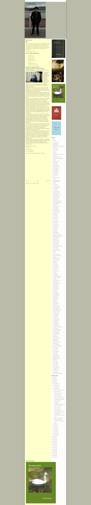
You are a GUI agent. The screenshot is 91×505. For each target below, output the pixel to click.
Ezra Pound (55, 222)
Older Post (48, 180)
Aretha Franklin (56, 318)
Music (29, 147)
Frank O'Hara (56, 322)
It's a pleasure (56, 402)
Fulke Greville (56, 284)
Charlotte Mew (56, 243)
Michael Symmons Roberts (58, 235)
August (55, 423)
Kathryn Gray (56, 304)
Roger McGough (56, 258)
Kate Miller (55, 354)
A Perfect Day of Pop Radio (58, 158)
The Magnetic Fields (57, 180)
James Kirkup (55, 285)
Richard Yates (55, 365)
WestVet (29, 62)
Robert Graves (56, 366)
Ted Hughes (55, 163)
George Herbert (56, 303)
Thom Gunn (55, 148)
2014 (54, 449)
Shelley (54, 272)
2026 (54, 377)
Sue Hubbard (55, 369)
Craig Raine (55, 281)
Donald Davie (55, 321)
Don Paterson (55, 172)
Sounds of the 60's (56, 367)
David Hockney (56, 348)
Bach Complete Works (57, 202)
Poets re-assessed (57, 391)
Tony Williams (56, 372)
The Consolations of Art (58, 410)
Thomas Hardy (56, 174)
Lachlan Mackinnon (57, 329)
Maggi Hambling (56, 181)
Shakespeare (55, 147)
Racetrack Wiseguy (57, 400)
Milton (54, 251)
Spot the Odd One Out (58, 393)
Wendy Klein (55, 296)
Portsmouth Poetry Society (58, 154)
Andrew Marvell (56, 240)
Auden (54, 183)
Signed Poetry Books (57, 157)
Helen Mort (55, 225)
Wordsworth (55, 273)
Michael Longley (56, 210)
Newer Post (28, 180)
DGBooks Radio (31, 56)
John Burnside (56, 185)
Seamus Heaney (56, 169)
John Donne (55, 199)
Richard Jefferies (56, 310)
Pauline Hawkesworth (57, 236)
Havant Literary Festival (57, 246)
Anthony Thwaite (56, 206)
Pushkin (54, 257)
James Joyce (55, 162)
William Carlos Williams (57, 373)
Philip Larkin (55, 144)
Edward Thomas (56, 192)
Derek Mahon (55, 188)
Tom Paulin (55, 340)
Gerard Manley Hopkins (57, 326)
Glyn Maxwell (55, 217)
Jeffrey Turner (56, 287)
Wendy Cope (55, 239)
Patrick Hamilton (56, 254)
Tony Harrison (56, 214)
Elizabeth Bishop (56, 166)
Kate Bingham (56, 232)
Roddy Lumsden (56, 165)
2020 (54, 439)
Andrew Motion (56, 198)
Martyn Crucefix (56, 233)
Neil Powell (55, 359)
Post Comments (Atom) (34, 183)
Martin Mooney (56, 209)
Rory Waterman (56, 259)
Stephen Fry (55, 261)
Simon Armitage (56, 177)
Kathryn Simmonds (56, 250)
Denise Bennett (56, 203)
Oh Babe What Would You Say (59, 146)
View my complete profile (30, 51)
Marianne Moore (56, 307)
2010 (54, 455)
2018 (54, 442)
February (56, 433)
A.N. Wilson (55, 215)
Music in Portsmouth (32, 60)
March (55, 431)
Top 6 (54, 151)
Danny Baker (55, 168)
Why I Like (55, 218)
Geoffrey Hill (55, 207)
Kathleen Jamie (56, 355)
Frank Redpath (56, 324)
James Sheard (55, 248)
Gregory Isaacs (56, 224)
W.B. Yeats (55, 228)
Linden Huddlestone (57, 200)
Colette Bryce (55, 265)
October (55, 386)
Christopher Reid (56, 320)
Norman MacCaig (56, 211)
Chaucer (54, 300)
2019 (54, 441)
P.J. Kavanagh (56, 332)
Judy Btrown (55, 289)
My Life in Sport (56, 226)
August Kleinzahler (56, 187)
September (56, 388)
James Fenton (55, 268)
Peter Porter (55, 361)
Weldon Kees (55, 343)
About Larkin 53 (31, 59)
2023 (54, 382)
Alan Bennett (55, 274)
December (56, 383)
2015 (54, 447)
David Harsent (56, 195)
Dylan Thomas (56, 244)
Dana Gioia (55, 220)
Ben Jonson (55, 347)
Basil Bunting (55, 298)
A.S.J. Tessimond (56, 344)
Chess (54, 159)
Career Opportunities (58, 396)
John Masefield (56, 351)
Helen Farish (55, 247)
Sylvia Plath (55, 213)
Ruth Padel (55, 336)
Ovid (54, 252)
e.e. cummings (55, 314)
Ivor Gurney (55, 328)
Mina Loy (55, 291)
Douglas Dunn (55, 221)
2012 (54, 452)
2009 (54, 457)
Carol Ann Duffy (56, 191)
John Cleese (55, 350)
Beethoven (55, 155)
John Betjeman (56, 288)
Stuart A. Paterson (56, 311)
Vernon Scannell (56, 295)
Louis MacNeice (56, 270)
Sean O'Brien (55, 150)
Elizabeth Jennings (56, 283)
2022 (54, 436)
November (56, 385)
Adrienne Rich (56, 315)
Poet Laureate (55, 292)
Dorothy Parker (56, 266)
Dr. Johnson (55, 173)
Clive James (55, 263)
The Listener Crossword (58, 390)
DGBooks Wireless (31, 58)
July (55, 425)
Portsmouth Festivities (57, 255)
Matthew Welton (56, 356)
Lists (54, 176)
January (55, 434)
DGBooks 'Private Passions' (33, 64)
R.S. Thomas (55, 363)
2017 (54, 444)
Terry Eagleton (56, 237)
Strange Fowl (30, 55)
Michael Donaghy (56, 196)
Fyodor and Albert (57, 407)
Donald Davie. (55, 302)
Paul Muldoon (55, 170)
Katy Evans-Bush (56, 306)
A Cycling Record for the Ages (59, 404)
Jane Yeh (55, 269)
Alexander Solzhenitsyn (57, 346)
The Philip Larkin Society (33, 63)
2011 (54, 453)
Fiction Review (56, 143)
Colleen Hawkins (56, 280)
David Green (30, 4)
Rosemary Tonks (56, 161)
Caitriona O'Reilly (56, 277)
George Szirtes (56, 325)
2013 (54, 450)
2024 (54, 380)
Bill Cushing (55, 299)
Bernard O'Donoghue (57, 276)
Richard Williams (56, 333)
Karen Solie (55, 352)
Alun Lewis (55, 317)
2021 (54, 438)
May (55, 428)
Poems (54, 140)
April (55, 430)
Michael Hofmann (56, 358)
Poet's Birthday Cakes (57, 309)
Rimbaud (55, 335)
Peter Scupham (56, 362)
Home (38, 180)
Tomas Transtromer (56, 341)
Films (54, 179)
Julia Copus (55, 184)
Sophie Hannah (56, 339)
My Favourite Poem (56, 194)
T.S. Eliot (55, 370)
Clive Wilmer (55, 229)
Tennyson (55, 262)
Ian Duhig (55, 231)
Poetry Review (56, 142)
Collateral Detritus (57, 394)
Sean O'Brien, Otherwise (58, 405)
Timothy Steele (56, 313)
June (55, 426)
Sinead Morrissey (56, 337)
